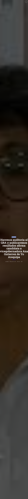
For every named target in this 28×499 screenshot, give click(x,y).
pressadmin (7, 261)
